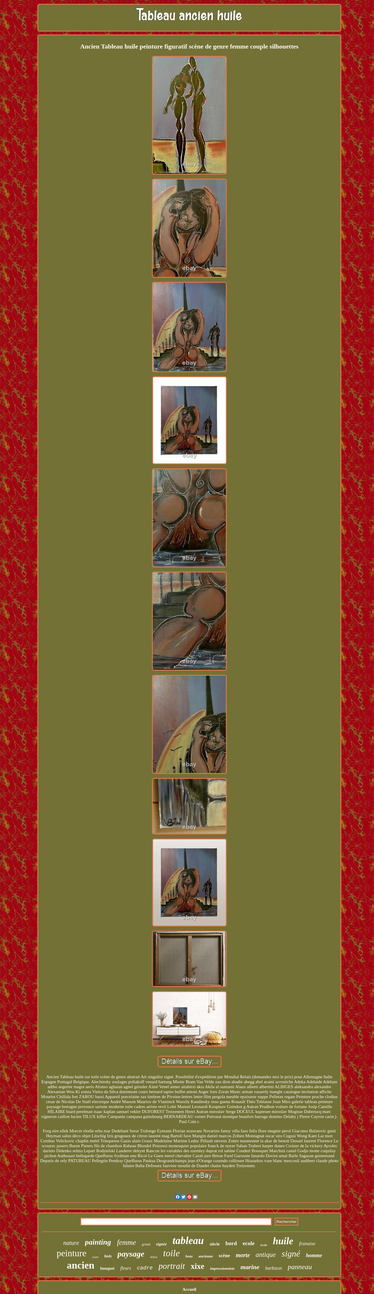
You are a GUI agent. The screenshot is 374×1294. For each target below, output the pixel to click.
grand (146, 1244)
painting (98, 1242)
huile (283, 1241)
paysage (130, 1253)
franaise (307, 1243)
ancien (80, 1265)
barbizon (273, 1268)
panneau (300, 1267)
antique (266, 1254)
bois (108, 1256)
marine (249, 1267)
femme (126, 1242)
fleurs (125, 1268)
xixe (198, 1266)
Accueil (189, 1289)
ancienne (205, 1256)
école (263, 1245)
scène (224, 1255)
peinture (71, 1253)
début (153, 1257)
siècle (215, 1244)
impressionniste (222, 1268)
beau (189, 1256)
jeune (95, 1257)
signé (291, 1253)
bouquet (107, 1268)
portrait (172, 1266)
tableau (188, 1240)
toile (171, 1253)
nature (71, 1242)
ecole (248, 1243)
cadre (145, 1268)
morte (243, 1255)
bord (231, 1243)
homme (314, 1255)
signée (161, 1244)
